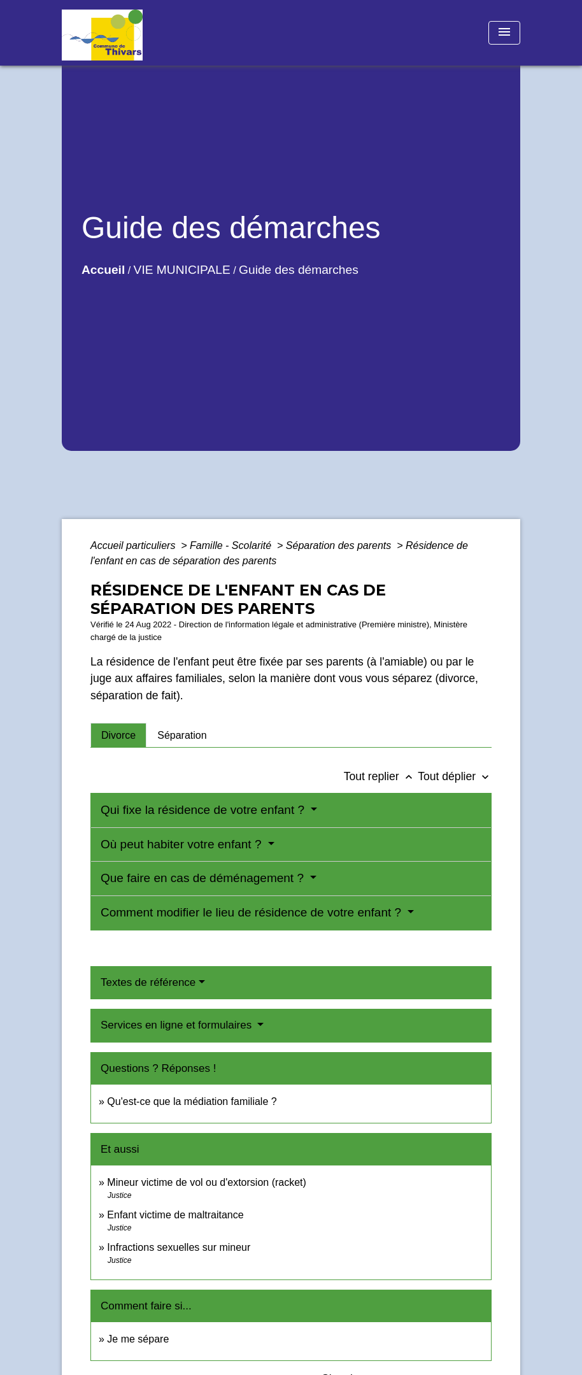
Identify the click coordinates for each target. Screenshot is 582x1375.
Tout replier (381, 776)
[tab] (118, 735)
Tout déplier (455, 776)
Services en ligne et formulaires (178, 1025)
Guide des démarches (298, 269)
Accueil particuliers (134, 545)
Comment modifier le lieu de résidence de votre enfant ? (252, 912)
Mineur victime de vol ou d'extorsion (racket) (206, 1182)
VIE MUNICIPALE (182, 269)
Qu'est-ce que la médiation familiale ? (191, 1101)
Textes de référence (148, 982)
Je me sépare (138, 1339)
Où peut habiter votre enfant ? (183, 844)
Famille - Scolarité (232, 545)
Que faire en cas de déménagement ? (204, 878)
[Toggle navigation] (504, 33)
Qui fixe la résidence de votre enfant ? (204, 809)
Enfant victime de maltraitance (175, 1214)
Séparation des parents (340, 545)
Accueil (103, 269)
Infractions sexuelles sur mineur (178, 1247)
